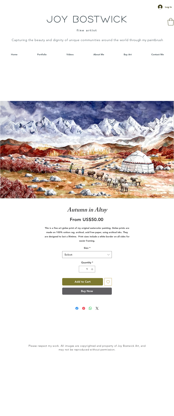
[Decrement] (81, 269)
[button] (171, 22)
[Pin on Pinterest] (84, 308)
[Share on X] (97, 308)
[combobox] (87, 254)
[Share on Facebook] (77, 308)
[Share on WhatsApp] (90, 308)
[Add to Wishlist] (108, 281)
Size (87, 248)
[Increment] (92, 269)
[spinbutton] (87, 269)
